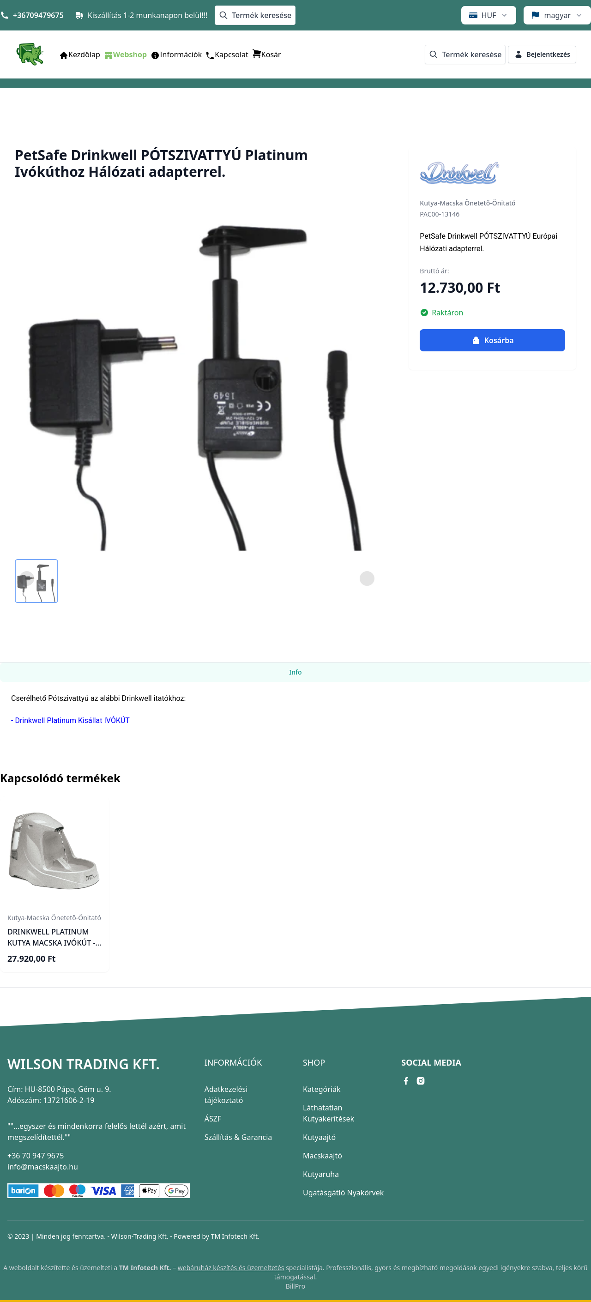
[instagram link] (420, 1080)
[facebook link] (405, 1080)
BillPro (295, 1286)
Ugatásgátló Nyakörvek (343, 1192)
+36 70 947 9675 (35, 1156)
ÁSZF (213, 1119)
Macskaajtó (322, 1156)
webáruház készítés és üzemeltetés (231, 1267)
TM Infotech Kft (234, 1236)
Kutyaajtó (319, 1137)
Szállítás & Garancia (238, 1137)
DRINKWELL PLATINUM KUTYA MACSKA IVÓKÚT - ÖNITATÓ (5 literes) (51, 943)
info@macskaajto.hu (42, 1167)
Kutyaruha (321, 1174)
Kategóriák (321, 1089)
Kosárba (492, 340)
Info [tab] (295, 672)
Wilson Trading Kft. (83, 1064)
